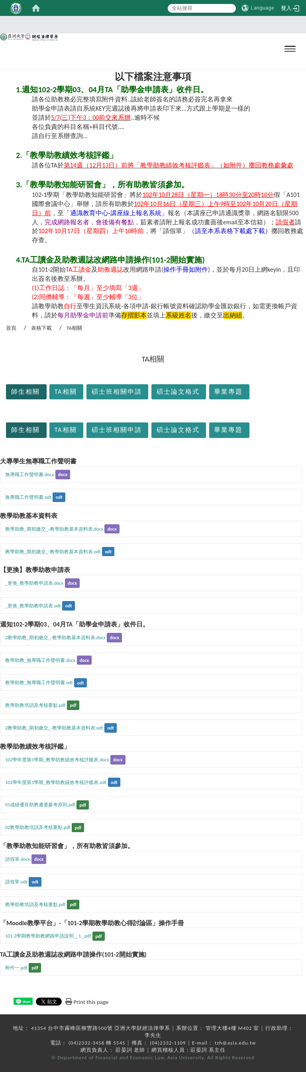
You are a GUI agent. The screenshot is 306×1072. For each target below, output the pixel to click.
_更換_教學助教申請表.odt (33, 606)
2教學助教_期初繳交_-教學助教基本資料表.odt (54, 728)
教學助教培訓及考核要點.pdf (35, 705)
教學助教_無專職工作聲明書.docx (40, 660)
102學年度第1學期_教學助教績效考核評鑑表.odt (55, 782)
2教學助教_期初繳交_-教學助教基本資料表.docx (55, 637)
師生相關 (25, 391)
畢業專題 (228, 391)
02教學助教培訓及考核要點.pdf (37, 827)
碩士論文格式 (178, 391)
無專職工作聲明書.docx (29, 474)
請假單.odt (16, 882)
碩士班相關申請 (117, 391)
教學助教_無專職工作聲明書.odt (39, 682)
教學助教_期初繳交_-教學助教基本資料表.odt (52, 551)
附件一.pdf (16, 968)
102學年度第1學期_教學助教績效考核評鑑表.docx (57, 760)
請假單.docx (17, 859)
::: (2, 373)
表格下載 (41, 328)
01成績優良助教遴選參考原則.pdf (40, 804)
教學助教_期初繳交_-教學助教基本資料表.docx (54, 529)
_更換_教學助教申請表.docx (34, 583)
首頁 (11, 328)
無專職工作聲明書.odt (28, 497)
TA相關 (66, 391)
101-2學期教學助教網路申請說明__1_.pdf (48, 936)
